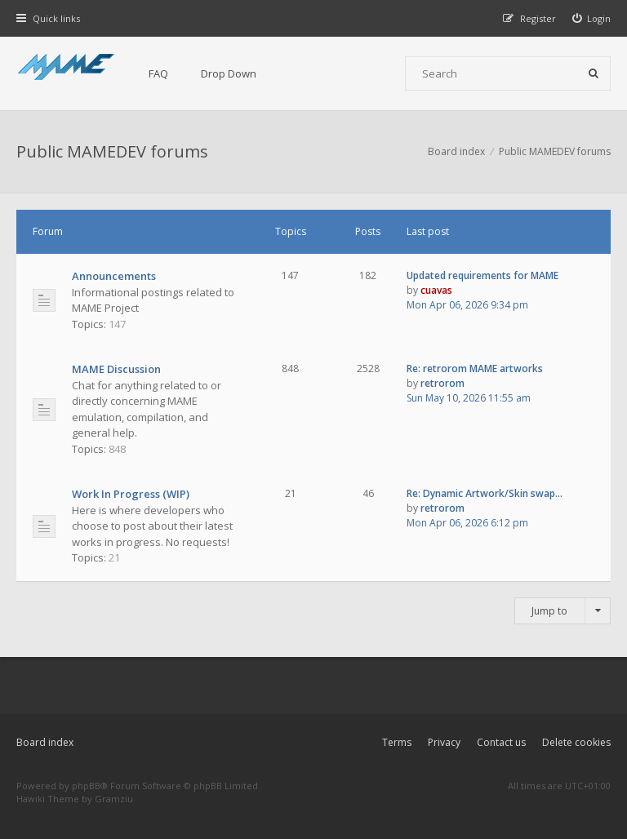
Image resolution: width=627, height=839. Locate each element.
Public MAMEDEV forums (112, 151)
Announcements (114, 276)
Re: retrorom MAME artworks (475, 368)
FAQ (158, 73)
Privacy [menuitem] (444, 742)
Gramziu (114, 798)
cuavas (436, 290)
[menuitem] (591, 18)
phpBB (86, 785)
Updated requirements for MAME (482, 275)
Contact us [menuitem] (501, 742)
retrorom (442, 383)
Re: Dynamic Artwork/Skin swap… (485, 493)
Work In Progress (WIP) (130, 493)
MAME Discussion (116, 369)
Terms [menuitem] (396, 742)
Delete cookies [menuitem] (576, 742)
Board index (44, 742)
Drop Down (228, 73)
